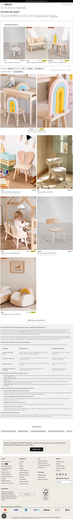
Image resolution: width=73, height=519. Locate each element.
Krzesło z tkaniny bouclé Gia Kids (12, 62)
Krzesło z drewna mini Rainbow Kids (57, 62)
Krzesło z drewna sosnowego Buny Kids (10, 192)
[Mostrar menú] (2, 4)
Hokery (21, 466)
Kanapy (21, 468)
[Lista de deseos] (71, 4)
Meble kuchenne (24, 481)
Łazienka (21, 477)
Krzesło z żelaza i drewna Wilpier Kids (46, 253)
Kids (6, 7)
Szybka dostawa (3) (7, 71)
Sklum (4, 464)
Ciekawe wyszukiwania (44, 465)
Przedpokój (22, 479)
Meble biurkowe (23, 483)
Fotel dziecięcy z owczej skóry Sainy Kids (11, 314)
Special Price (41, 477)
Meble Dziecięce (12, 7)
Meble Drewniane (43, 463)
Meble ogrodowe (42, 460)
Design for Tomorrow (7, 483)
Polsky (59, 482)
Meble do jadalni (23, 472)
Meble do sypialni (24, 475)
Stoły (20, 464)
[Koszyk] (68, 4)
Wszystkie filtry (18, 71)
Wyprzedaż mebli (42, 479)
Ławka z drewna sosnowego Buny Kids (35, 62)
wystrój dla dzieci (13, 15)
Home (2, 7)
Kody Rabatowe (42, 475)
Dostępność (41, 467)
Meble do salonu (23, 470)
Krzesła (21, 461)
